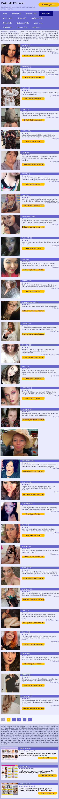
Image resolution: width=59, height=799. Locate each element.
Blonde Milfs (7, 18)
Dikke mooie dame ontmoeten (33, 164)
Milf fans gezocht (48, 5)
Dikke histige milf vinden (33, 248)
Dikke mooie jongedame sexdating (33, 379)
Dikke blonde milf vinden (33, 141)
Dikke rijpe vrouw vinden (33, 535)
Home (5, 14)
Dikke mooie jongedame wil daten (33, 685)
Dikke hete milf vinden (33, 184)
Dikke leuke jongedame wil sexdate (33, 120)
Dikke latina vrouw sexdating (33, 578)
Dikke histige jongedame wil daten (33, 206)
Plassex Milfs (22, 28)
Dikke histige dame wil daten (33, 270)
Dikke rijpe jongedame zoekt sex (33, 227)
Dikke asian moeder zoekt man (33, 494)
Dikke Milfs (45, 14)
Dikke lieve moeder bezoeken (33, 644)
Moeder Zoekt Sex (47, 793)
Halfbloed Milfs (37, 18)
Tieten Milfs (21, 18)
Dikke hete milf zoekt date (33, 56)
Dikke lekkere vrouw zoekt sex (33, 471)
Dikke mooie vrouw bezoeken (33, 557)
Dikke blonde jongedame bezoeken (33, 77)
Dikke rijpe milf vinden (33, 514)
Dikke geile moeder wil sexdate (33, 623)
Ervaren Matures (47, 775)
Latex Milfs (38, 23)
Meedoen (36, 28)
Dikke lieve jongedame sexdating (33, 600)
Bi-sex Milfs (7, 23)
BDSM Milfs (7, 28)
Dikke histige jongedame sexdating (33, 398)
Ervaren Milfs (31, 14)
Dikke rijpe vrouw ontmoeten (33, 357)
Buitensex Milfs (23, 23)
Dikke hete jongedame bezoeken (33, 420)
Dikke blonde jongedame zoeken (33, 708)
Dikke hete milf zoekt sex (33, 98)
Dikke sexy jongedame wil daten (33, 311)
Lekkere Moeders (47, 758)
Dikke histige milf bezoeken (33, 664)
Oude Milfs (16, 14)
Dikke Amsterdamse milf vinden (33, 334)
